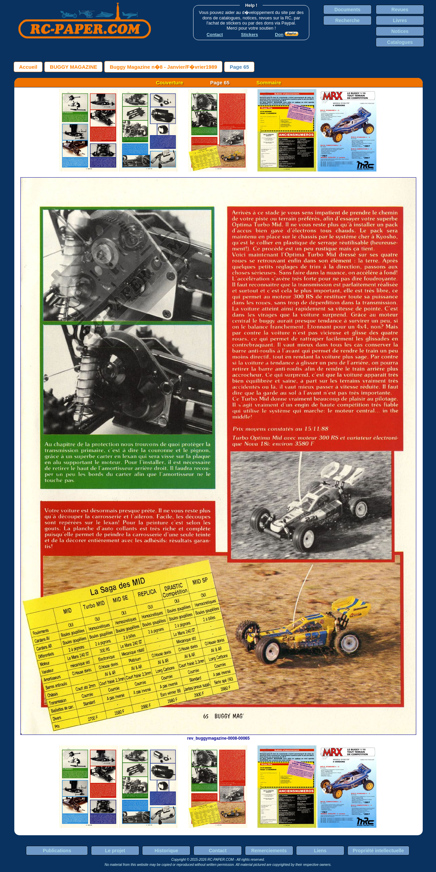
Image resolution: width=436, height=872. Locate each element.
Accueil (28, 67)
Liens (320, 850)
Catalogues (399, 42)
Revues (399, 9)
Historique (166, 850)
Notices (400, 31)
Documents (347, 9)
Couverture (169, 82)
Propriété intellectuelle (378, 850)
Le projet (115, 850)
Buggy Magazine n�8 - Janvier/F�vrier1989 (163, 67)
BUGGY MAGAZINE (73, 67)
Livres (400, 20)
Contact (218, 850)
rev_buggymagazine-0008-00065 (218, 736)
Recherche (347, 20)
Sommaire (268, 82)
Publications (57, 850)
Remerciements (268, 850)
